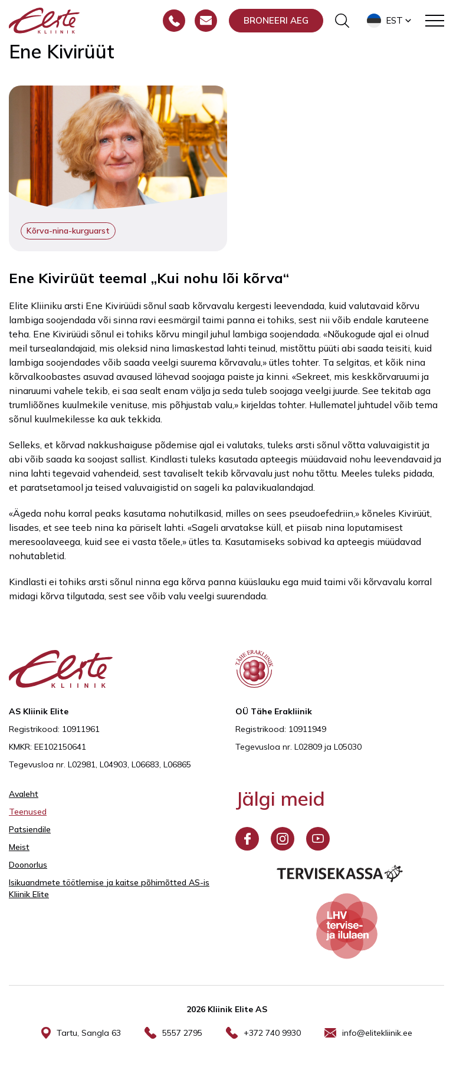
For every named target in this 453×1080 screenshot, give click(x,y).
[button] (390, 21)
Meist (19, 847)
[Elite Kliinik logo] (44, 19)
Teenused (28, 811)
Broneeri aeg (276, 20)
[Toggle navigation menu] (434, 20)
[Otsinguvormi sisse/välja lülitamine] (342, 21)
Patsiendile (30, 829)
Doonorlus (28, 864)
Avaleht (23, 794)
